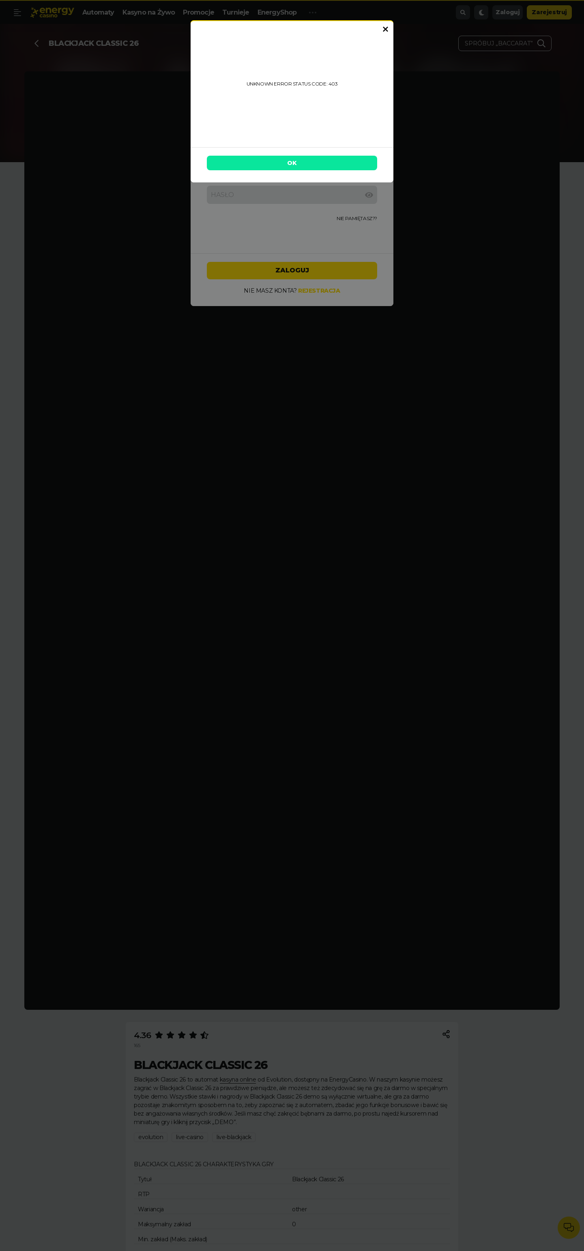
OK (292, 163)
